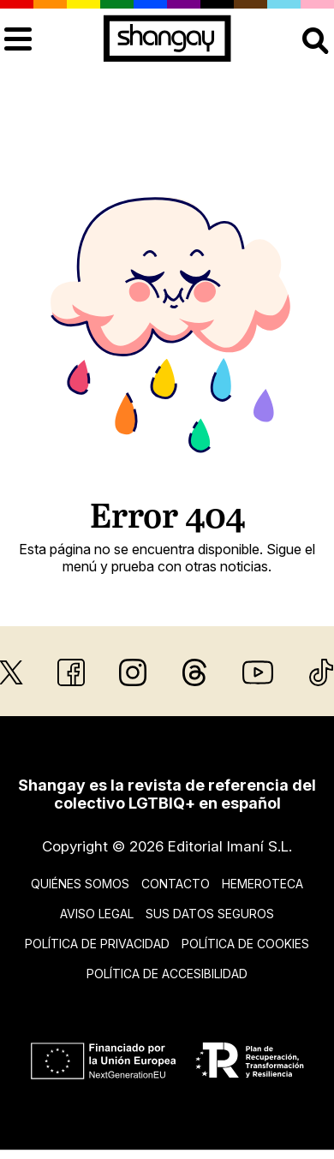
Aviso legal (97, 913)
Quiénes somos (80, 883)
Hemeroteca (262, 883)
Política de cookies (245, 943)
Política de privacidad (97, 943)
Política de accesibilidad (167, 973)
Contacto (175, 883)
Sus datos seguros (210, 913)
